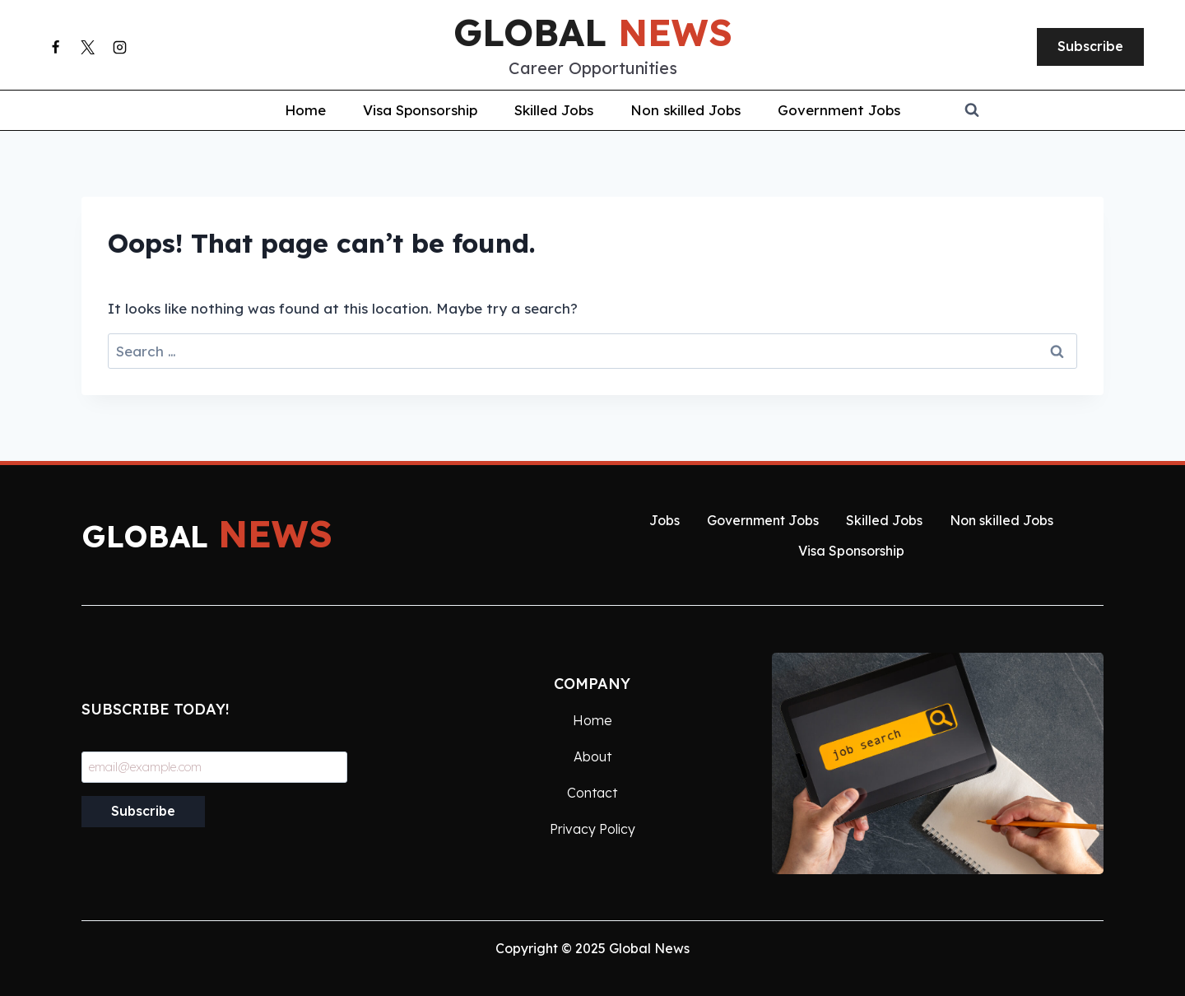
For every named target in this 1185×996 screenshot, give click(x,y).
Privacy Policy (592, 829)
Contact (592, 792)
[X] (87, 47)
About (592, 756)
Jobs (664, 520)
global (592, 32)
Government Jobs (839, 110)
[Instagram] (119, 47)
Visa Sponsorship (420, 110)
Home (305, 110)
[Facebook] (55, 47)
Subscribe (1090, 46)
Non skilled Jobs (685, 110)
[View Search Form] (1074, 110)
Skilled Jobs (553, 110)
